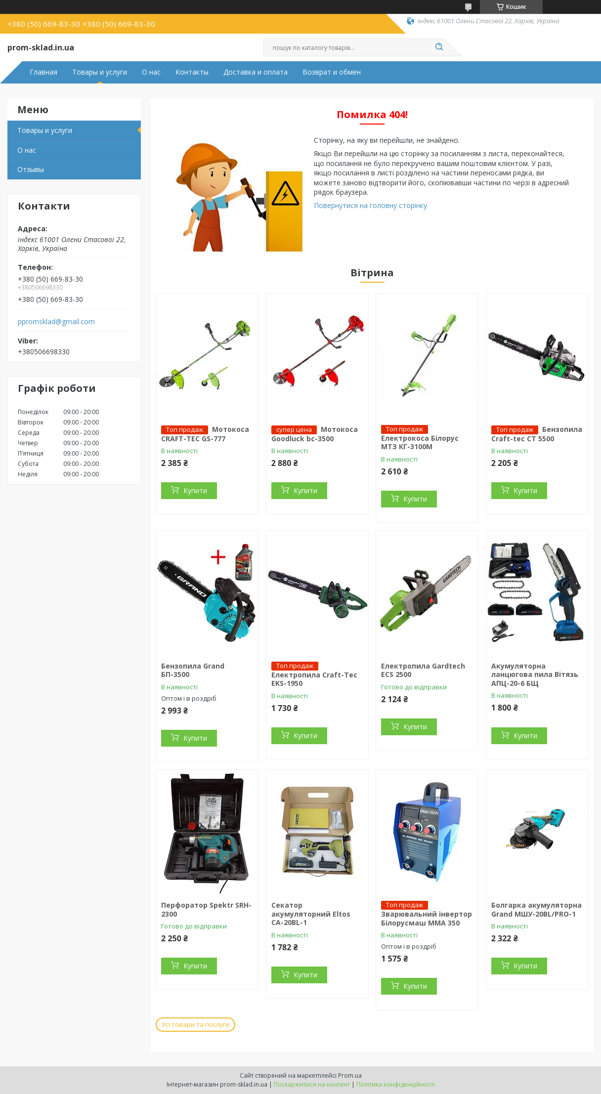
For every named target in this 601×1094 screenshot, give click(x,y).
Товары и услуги (99, 72)
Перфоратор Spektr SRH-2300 (206, 909)
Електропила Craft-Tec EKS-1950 (314, 679)
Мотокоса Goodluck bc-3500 (314, 433)
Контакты (192, 72)
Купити (195, 490)
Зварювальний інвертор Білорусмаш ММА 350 (426, 918)
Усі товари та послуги (195, 1024)
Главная (43, 72)
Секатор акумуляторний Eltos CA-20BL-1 (310, 913)
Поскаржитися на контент (312, 1084)
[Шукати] (439, 47)
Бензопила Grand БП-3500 (192, 670)
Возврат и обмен (331, 72)
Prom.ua (350, 1075)
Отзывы (30, 169)
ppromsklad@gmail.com (56, 321)
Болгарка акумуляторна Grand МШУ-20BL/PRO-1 (536, 909)
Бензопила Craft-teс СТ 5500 (536, 433)
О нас (151, 72)
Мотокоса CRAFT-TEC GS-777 (205, 433)
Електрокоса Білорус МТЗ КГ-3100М (420, 442)
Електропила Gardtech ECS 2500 (423, 670)
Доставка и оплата (255, 72)
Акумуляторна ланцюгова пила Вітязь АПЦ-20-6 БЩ (534, 674)
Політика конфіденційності (395, 1084)
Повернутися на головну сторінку (370, 205)
